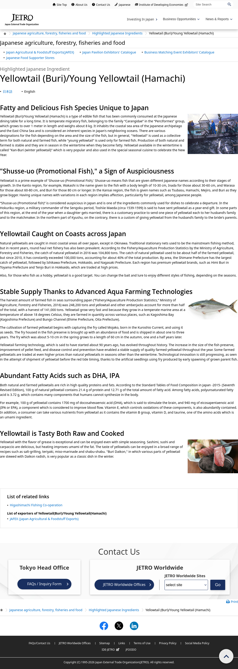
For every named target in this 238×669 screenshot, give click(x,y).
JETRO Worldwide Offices (124, 584)
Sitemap (104, 643)
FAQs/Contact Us (39, 643)
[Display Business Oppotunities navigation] (181, 19)
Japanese (124, 5)
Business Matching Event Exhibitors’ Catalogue (179, 52)
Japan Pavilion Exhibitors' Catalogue (109, 52)
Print (234, 601)
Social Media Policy (197, 643)
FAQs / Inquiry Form (44, 583)
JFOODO (131, 650)
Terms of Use (142, 643)
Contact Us (103, 5)
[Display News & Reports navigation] (218, 19)
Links (121, 643)
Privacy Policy (167, 643)
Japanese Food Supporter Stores (30, 58)
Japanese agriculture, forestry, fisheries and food (49, 33)
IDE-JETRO (111, 650)
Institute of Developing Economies (164, 5)
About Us (81, 5)
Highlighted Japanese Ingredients (117, 33)
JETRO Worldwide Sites (185, 575)
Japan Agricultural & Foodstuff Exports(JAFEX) (40, 52)
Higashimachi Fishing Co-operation (36, 505)
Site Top (62, 5)
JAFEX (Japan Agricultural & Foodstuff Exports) (44, 519)
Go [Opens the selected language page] (217, 584)
